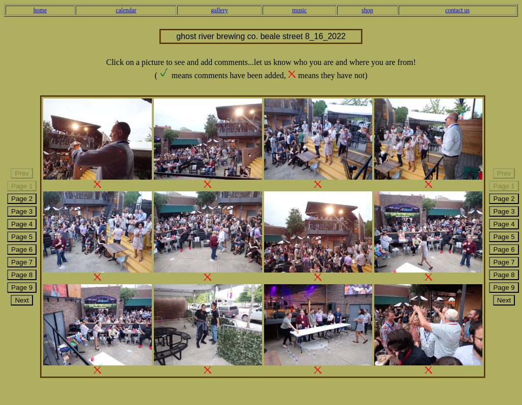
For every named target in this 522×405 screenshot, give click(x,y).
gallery (219, 10)
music (299, 10)
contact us (457, 10)
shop (367, 10)
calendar (126, 10)
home (40, 10)
